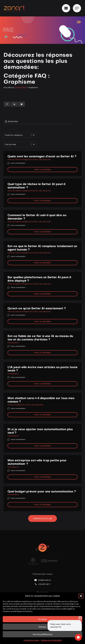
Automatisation (13, 343)
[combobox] (17, 144)
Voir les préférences (42, 634)
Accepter (42, 619)
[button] (81, 596)
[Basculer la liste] (33, 144)
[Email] (21, 104)
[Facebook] (7, 104)
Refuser (42, 626)
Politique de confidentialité (51, 640)
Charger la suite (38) (42, 518)
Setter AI (11, 159)
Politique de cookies (31, 640)
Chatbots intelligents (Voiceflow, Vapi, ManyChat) (33, 159)
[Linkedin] (14, 104)
